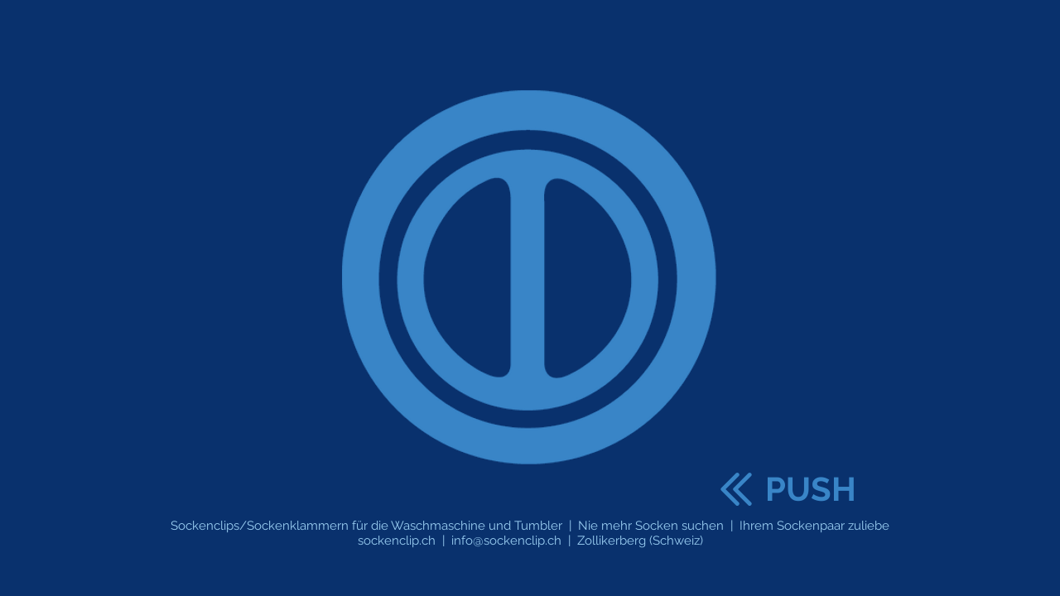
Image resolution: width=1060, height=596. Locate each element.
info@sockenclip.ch (506, 540)
